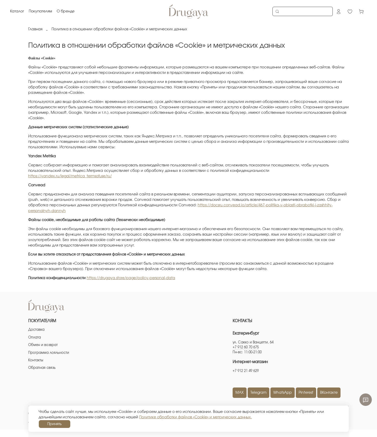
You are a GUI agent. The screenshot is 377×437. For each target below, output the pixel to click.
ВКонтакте (329, 392)
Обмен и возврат (43, 345)
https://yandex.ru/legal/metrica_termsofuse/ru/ (70, 176)
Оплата (34, 337)
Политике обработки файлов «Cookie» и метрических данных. (195, 417)
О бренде (66, 11)
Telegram (258, 392)
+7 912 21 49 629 (246, 371)
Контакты (35, 360)
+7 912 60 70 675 (246, 347)
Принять (54, 424)
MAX (239, 392)
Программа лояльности (48, 353)
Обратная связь (42, 368)
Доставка (36, 330)
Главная (35, 29)
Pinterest (306, 392)
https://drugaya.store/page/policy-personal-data (131, 278)
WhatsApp (282, 392)
